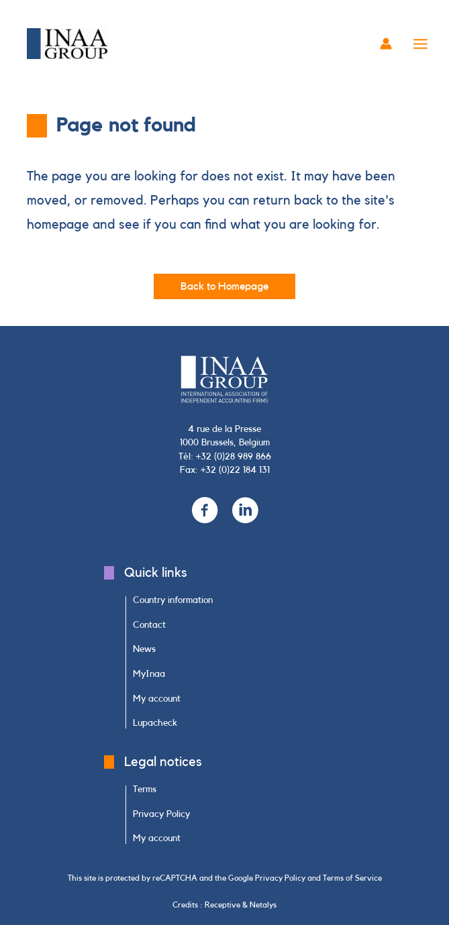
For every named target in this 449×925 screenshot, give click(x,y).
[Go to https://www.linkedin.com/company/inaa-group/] (245, 511)
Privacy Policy (280, 878)
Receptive (222, 905)
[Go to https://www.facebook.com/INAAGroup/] (204, 511)
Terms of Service (352, 878)
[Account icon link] (386, 44)
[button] (224, 286)
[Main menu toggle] (420, 43)
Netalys (263, 905)
